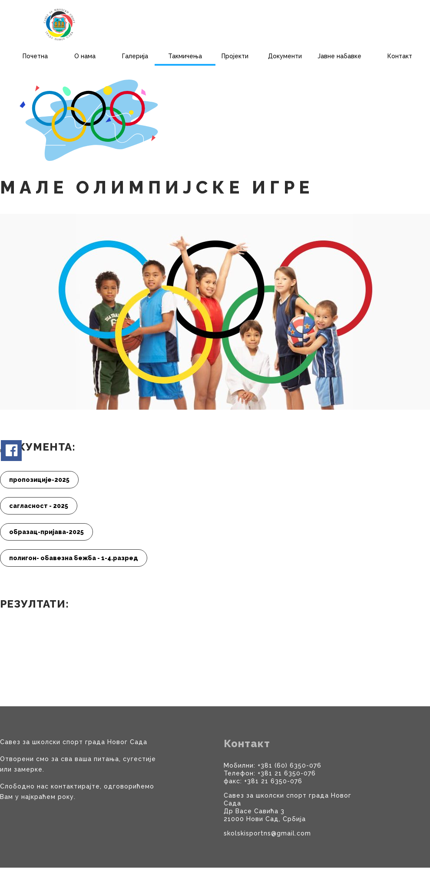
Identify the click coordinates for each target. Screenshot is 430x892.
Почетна (35, 56)
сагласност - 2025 (38, 505)
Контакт (399, 56)
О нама (85, 56)
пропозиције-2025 (39, 479)
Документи (285, 56)
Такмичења (185, 56)
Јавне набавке (339, 56)
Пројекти (235, 56)
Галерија (135, 56)
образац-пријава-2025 (46, 531)
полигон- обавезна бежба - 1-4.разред (73, 558)
